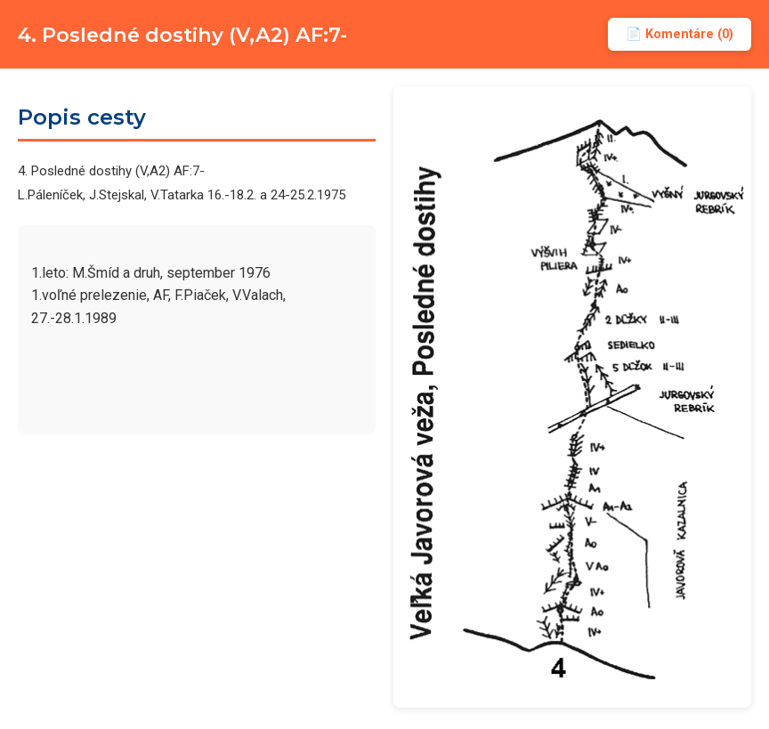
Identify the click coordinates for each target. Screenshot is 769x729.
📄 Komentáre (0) (679, 34)
